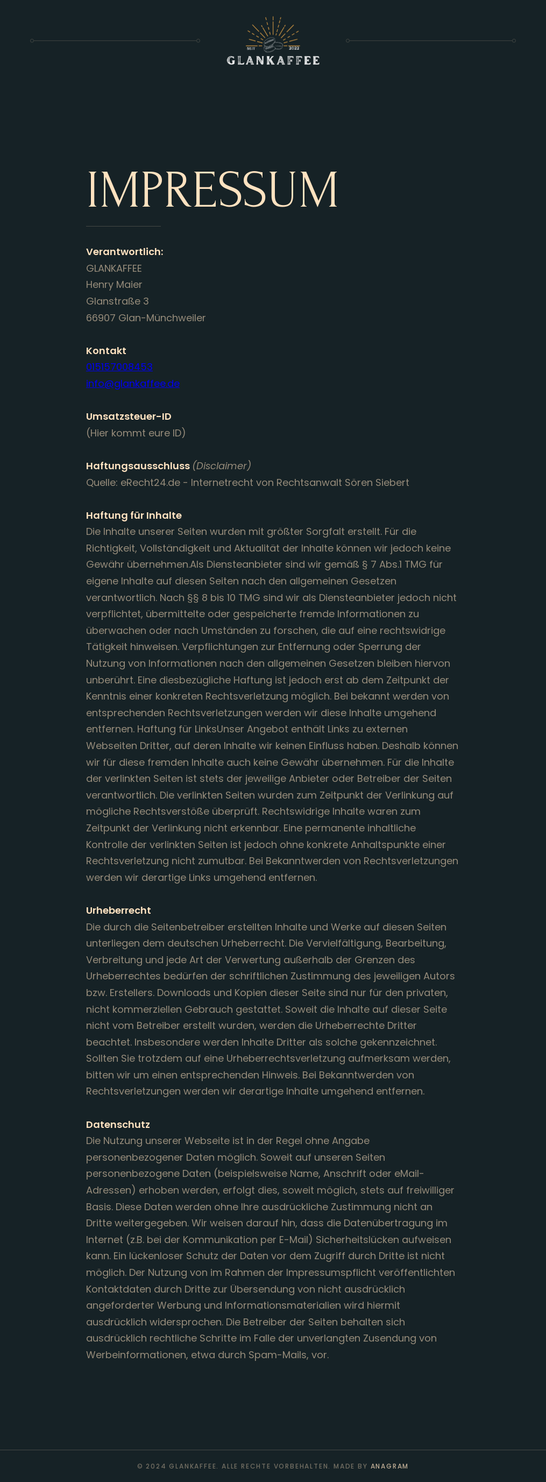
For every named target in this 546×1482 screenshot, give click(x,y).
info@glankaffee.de (133, 383)
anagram (390, 1466)
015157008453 (119, 366)
